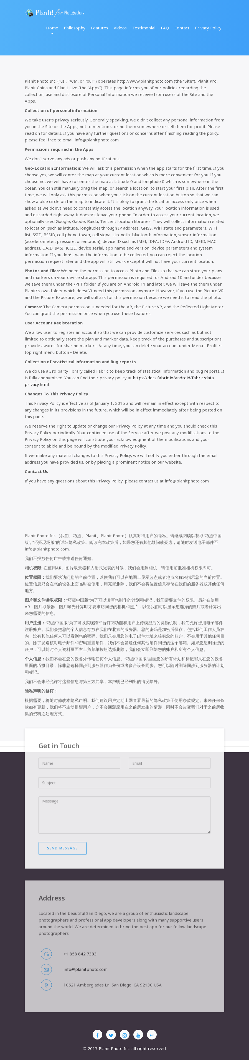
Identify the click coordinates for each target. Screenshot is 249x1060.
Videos (120, 27)
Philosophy (74, 27)
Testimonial (143, 27)
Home (52, 27)
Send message (62, 878)
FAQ (165, 27)
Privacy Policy (208, 27)
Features (99, 27)
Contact (181, 27)
